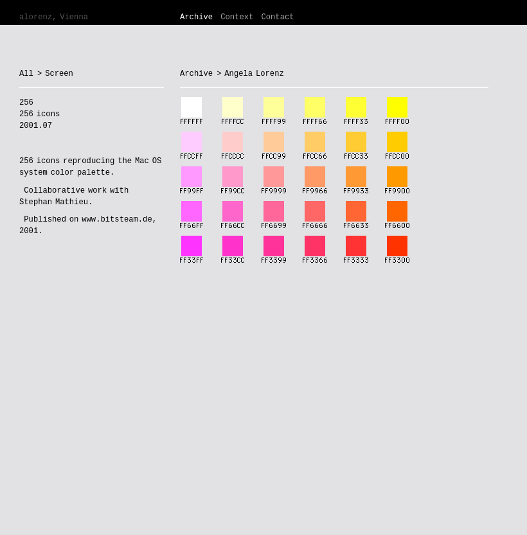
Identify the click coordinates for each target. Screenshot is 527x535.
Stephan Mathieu (53, 202)
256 (26, 161)
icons (48, 161)
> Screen (55, 73)
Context (236, 17)
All (26, 73)
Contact (277, 17)
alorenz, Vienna (53, 17)
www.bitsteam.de (117, 219)
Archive (196, 17)
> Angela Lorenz (250, 73)
